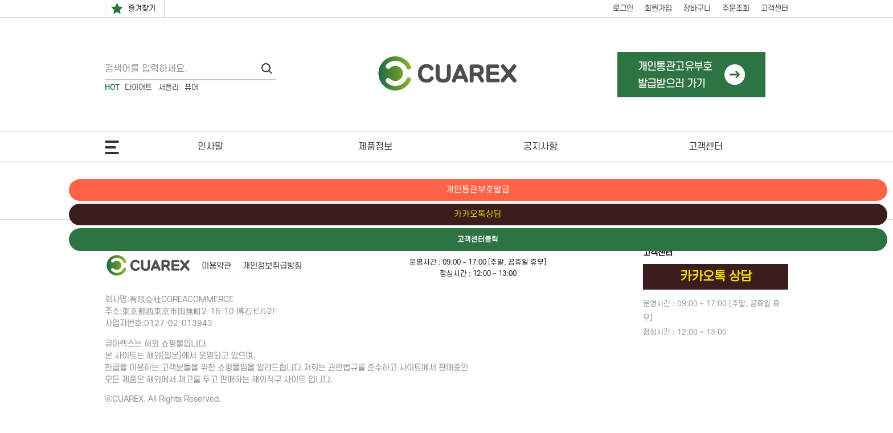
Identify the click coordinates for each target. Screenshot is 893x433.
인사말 (210, 147)
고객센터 (774, 8)
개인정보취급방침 (272, 266)
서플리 (168, 87)
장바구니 (697, 8)
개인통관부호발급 (844, 190)
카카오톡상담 (844, 215)
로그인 (623, 8)
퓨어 (191, 87)
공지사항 (540, 147)
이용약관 (216, 266)
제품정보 (375, 147)
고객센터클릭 (844, 241)
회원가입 (658, 8)
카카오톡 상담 (716, 276)
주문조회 (735, 8)
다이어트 (138, 87)
